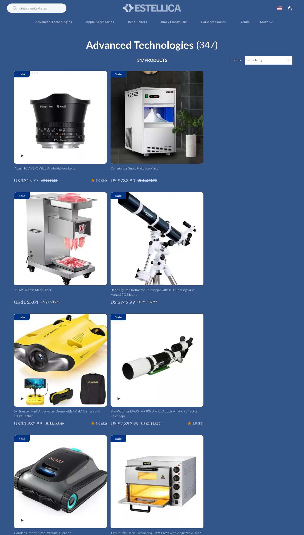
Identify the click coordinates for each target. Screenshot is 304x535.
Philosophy (87, 499)
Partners (85, 483)
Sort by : (237, 60)
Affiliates (85, 468)
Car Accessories (213, 22)
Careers (85, 445)
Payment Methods (198, 453)
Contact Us (193, 422)
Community (87, 506)
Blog (82, 430)
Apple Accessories (100, 22)
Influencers (87, 460)
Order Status (194, 460)
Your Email (35, 419)
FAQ (188, 437)
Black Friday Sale (174, 22)
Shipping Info (194, 430)
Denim (245, 22)
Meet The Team (90, 437)
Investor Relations (92, 476)
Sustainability (88, 491)
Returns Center (196, 445)
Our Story (86, 422)
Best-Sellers (137, 22)
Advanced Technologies (53, 22)
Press (83, 453)
